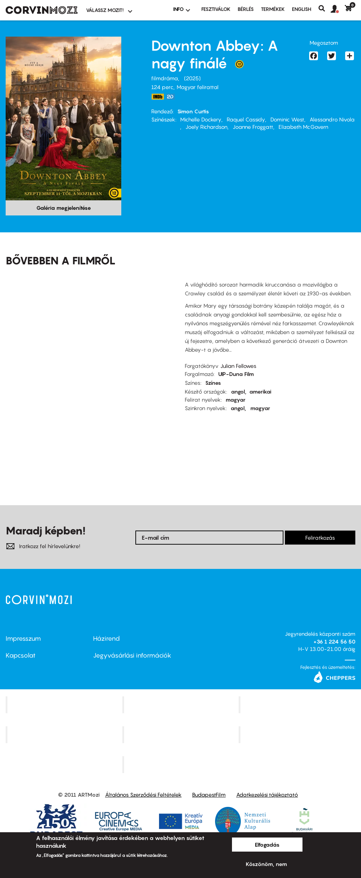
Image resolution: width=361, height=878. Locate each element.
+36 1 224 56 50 (334, 641)
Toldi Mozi (181, 764)
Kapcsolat (21, 655)
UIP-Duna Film (236, 374)
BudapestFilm (209, 794)
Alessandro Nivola (332, 119)
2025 (192, 78)
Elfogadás (267, 844)
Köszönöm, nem (266, 864)
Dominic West (287, 119)
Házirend (106, 638)
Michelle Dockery (200, 119)
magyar (235, 399)
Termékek (273, 9)
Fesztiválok (216, 9)
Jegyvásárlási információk (132, 655)
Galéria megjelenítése (63, 208)
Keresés (324, 8)
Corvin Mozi (65, 705)
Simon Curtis (193, 111)
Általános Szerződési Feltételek (143, 794)
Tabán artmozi (298, 734)
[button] (338, 9)
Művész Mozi (298, 705)
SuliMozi (181, 734)
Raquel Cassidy (246, 119)
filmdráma (164, 78)
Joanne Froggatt (253, 127)
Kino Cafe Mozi (181, 705)
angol (238, 391)
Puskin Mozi (65, 734)
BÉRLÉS (246, 9)
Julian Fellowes (238, 366)
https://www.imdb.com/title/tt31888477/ (157, 97)
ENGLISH (301, 9)
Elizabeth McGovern (303, 127)
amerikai (260, 391)
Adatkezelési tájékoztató (267, 794)
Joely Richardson (206, 127)
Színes (213, 383)
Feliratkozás (320, 537)
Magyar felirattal (198, 87)
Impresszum (23, 638)
